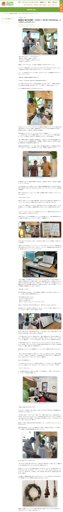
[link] (19, 2)
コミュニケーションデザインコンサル (26, 25)
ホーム (2, 13)
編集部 (25, 17)
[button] (61, 1)
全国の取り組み (6, 13)
